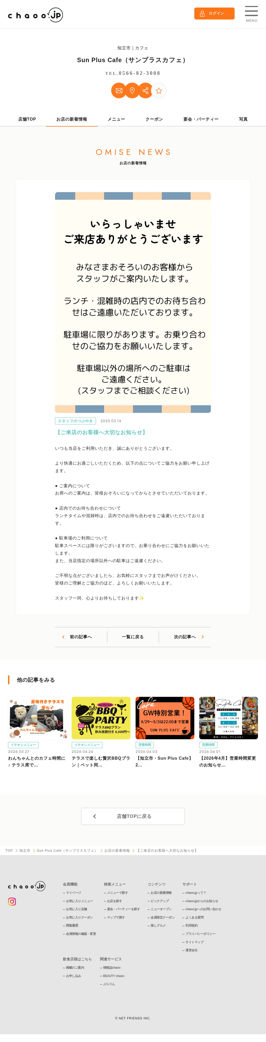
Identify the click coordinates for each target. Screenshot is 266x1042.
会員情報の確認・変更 (81, 934)
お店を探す (114, 901)
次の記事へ (185, 637)
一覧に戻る (133, 637)
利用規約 (191, 926)
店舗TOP (27, 119)
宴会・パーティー (201, 119)
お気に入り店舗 (76, 909)
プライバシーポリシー (200, 934)
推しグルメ (158, 926)
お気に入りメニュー (79, 901)
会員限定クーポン (163, 918)
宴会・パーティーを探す (123, 909)
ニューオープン (161, 909)
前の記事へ (81, 637)
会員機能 (70, 884)
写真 (243, 119)
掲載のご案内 (75, 968)
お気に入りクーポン (79, 918)
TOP (9, 851)
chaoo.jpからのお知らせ (201, 901)
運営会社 (191, 950)
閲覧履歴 (72, 926)
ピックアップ (160, 901)
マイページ (73, 893)
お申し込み (73, 976)
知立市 (24, 851)
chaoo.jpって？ (195, 893)
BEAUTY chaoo (113, 976)
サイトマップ (194, 942)
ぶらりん (109, 984)
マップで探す (116, 918)
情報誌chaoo (112, 968)
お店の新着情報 (71, 119)
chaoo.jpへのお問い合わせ (203, 909)
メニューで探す (117, 893)
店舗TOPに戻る (134, 816)
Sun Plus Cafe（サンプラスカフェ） (133, 59)
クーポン (154, 119)
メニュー (116, 119)
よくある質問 (194, 918)
